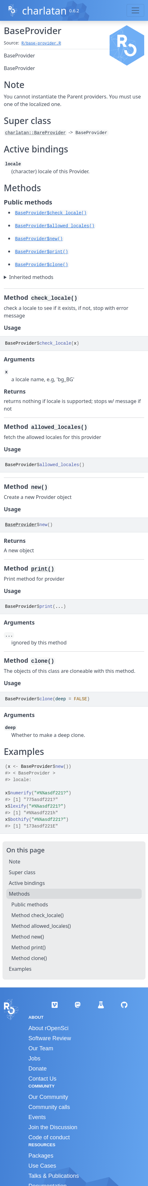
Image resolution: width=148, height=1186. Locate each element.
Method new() (27, 936)
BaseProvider (21, 524)
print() (42, 569)
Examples (20, 968)
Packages (40, 1156)
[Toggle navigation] (135, 10)
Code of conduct (49, 1137)
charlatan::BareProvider (35, 132)
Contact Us (42, 1079)
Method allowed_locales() (41, 925)
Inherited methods (31, 277)
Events (37, 1117)
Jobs (34, 1058)
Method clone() (29, 958)
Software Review (49, 1038)
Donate (37, 1068)
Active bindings (27, 883)
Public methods (29, 904)
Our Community (48, 1097)
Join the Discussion (52, 1127)
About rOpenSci (48, 1028)
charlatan (44, 10)
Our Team (40, 1048)
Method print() (28, 947)
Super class (22, 872)
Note (14, 861)
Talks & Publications (53, 1176)
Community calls (49, 1107)
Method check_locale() (37, 915)
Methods (19, 893)
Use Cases (42, 1166)
